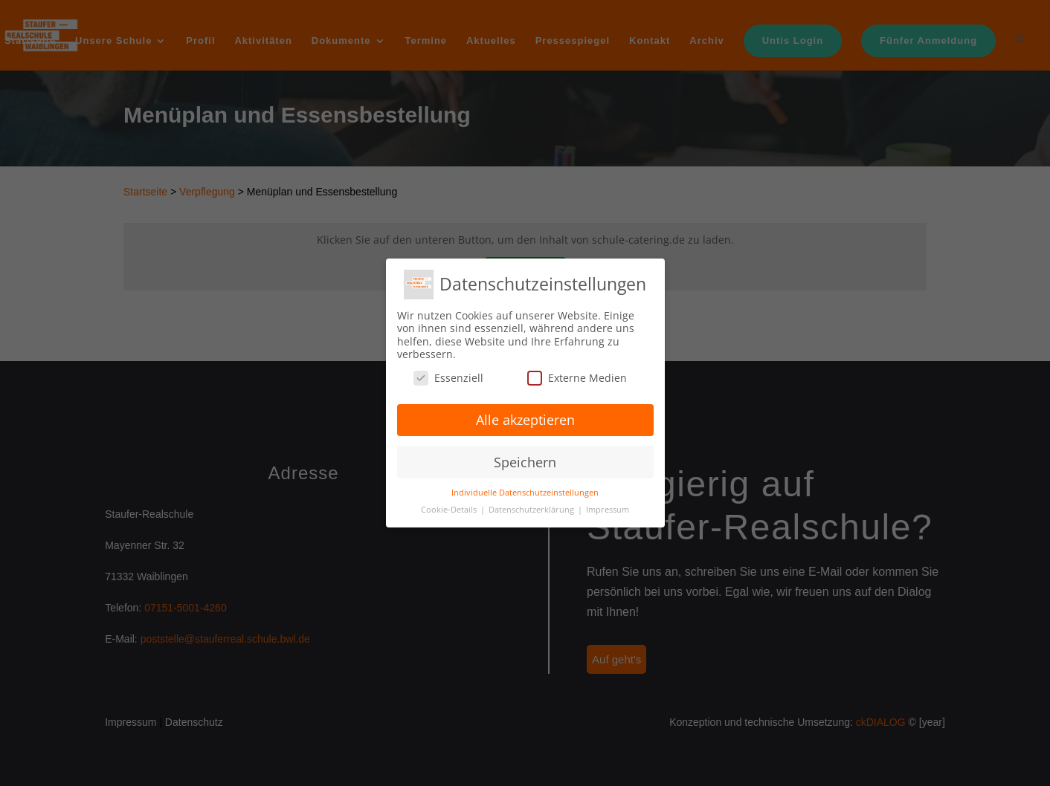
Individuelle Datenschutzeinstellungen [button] (525, 492)
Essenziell (448, 378)
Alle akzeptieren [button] (525, 420)
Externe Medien (577, 378)
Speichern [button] (525, 462)
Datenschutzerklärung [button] (532, 509)
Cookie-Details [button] (450, 509)
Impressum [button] (607, 509)
